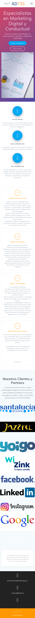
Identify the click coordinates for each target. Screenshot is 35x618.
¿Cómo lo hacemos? (17, 43)
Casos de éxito (17, 48)
